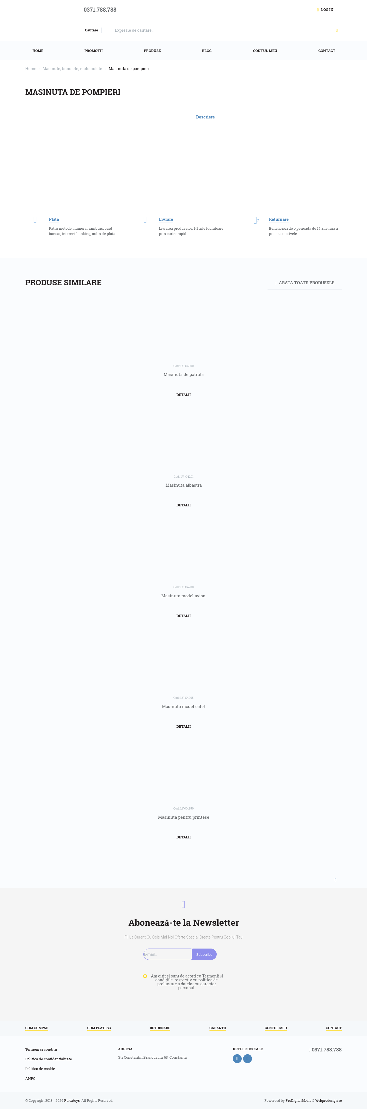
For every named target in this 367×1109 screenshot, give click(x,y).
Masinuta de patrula (184, 374)
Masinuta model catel (183, 706)
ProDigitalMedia (298, 1100)
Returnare (160, 1028)
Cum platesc (99, 1028)
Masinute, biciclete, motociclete (72, 68)
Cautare (91, 30)
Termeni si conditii (41, 1049)
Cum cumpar (36, 1028)
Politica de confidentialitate (48, 1059)
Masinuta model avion (183, 595)
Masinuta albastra (184, 485)
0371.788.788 (325, 1050)
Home (30, 68)
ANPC (30, 1079)
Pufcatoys (72, 1100)
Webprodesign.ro (328, 1100)
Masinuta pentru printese (183, 817)
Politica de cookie (40, 1069)
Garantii (217, 1028)
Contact (334, 1028)
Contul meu (276, 1028)
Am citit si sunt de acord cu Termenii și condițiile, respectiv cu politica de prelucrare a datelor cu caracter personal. (186, 982)
